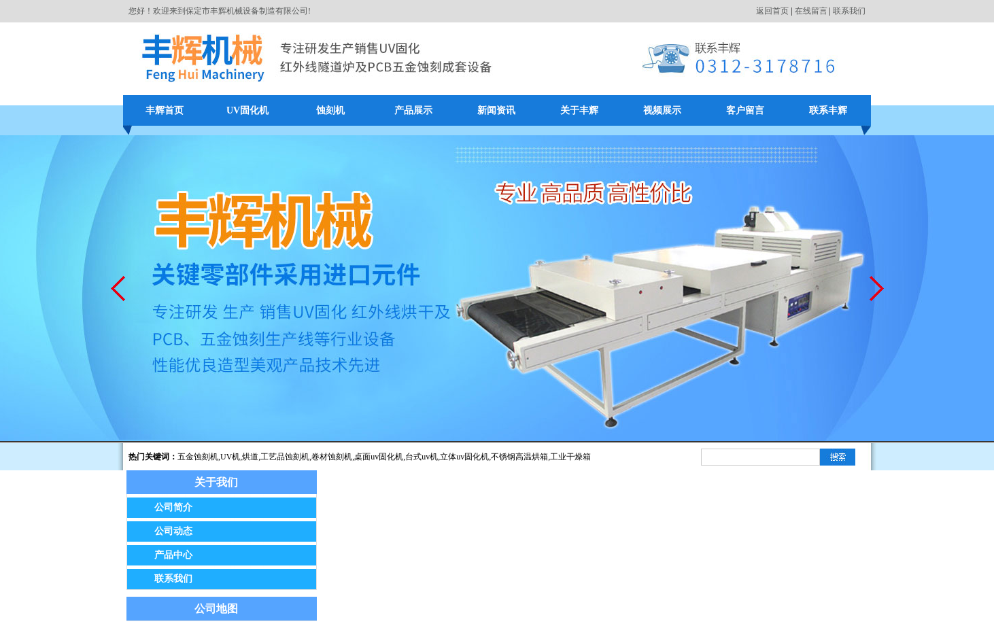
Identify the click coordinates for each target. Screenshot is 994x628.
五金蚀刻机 (197, 456)
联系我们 (849, 11)
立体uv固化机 (464, 456)
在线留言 (811, 11)
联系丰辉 (828, 110)
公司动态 (173, 531)
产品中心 (173, 555)
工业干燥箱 (570, 456)
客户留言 (745, 110)
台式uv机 (421, 456)
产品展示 (413, 110)
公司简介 (173, 507)
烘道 (250, 456)
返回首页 (772, 11)
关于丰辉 (579, 110)
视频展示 (662, 110)
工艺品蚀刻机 (284, 456)
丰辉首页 (164, 110)
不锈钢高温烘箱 (519, 456)
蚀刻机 (330, 110)
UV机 (230, 456)
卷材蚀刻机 (331, 456)
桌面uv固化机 (378, 456)
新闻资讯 (496, 110)
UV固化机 (247, 110)
